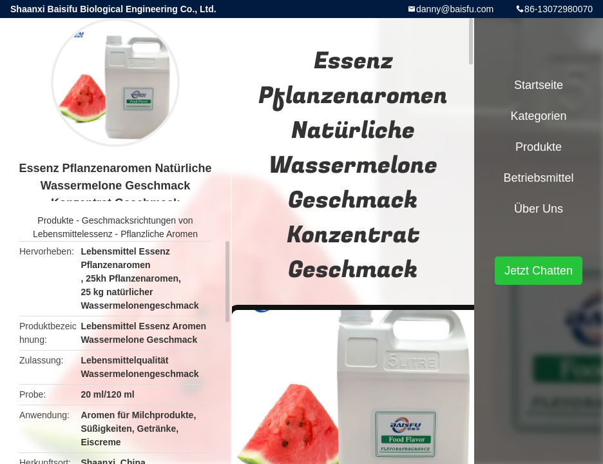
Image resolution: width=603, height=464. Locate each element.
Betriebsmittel (538, 177)
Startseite (538, 85)
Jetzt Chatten (538, 270)
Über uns (538, 208)
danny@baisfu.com (454, 9)
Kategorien (538, 116)
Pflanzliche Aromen (159, 234)
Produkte (55, 220)
